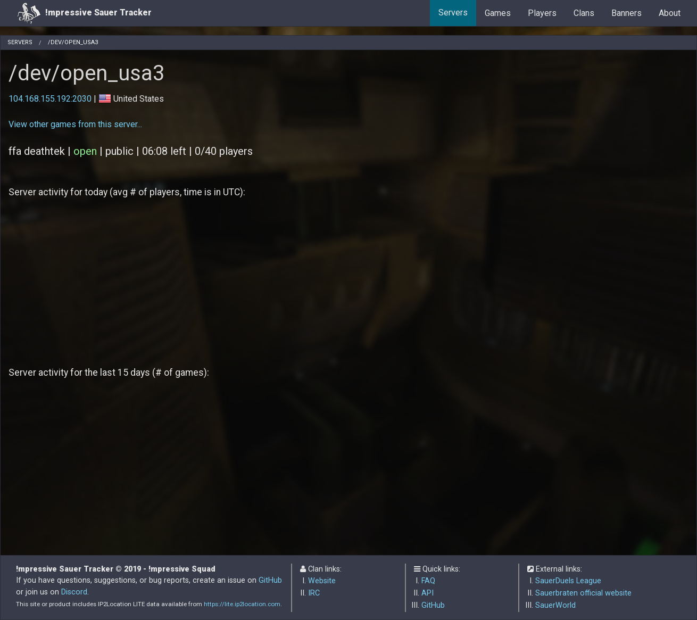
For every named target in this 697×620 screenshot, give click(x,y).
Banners (626, 13)
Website (322, 580)
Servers (453, 12)
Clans (584, 13)
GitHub (270, 580)
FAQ (428, 580)
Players (542, 13)
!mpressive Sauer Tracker (84, 13)
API (427, 593)
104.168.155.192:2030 (50, 99)
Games (498, 13)
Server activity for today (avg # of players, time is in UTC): (127, 192)
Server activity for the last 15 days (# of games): (109, 372)
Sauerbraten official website (583, 593)
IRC (314, 593)
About (670, 13)
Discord (74, 592)
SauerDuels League (568, 580)
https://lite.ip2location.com (242, 604)
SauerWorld (555, 605)
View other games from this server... (75, 124)
